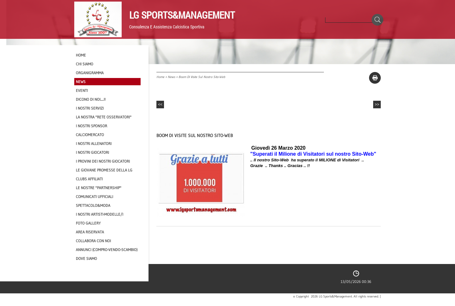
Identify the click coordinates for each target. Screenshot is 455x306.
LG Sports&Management (182, 15)
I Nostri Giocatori (92, 152)
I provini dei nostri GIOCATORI (103, 161)
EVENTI (82, 90)
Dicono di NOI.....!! (91, 99)
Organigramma (90, 72)
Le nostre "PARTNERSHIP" (98, 187)
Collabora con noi (93, 240)
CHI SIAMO (84, 64)
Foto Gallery (88, 223)
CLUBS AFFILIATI (89, 179)
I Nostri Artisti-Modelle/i (99, 214)
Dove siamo (86, 258)
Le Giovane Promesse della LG (104, 170)
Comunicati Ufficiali (94, 196)
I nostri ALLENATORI (94, 143)
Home (160, 77)
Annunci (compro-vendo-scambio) (106, 249)
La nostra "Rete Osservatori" (103, 117)
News (171, 77)
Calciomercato (90, 134)
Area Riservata (90, 232)
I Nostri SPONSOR (91, 125)
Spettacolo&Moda (93, 205)
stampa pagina (375, 78)
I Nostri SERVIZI (90, 108)
